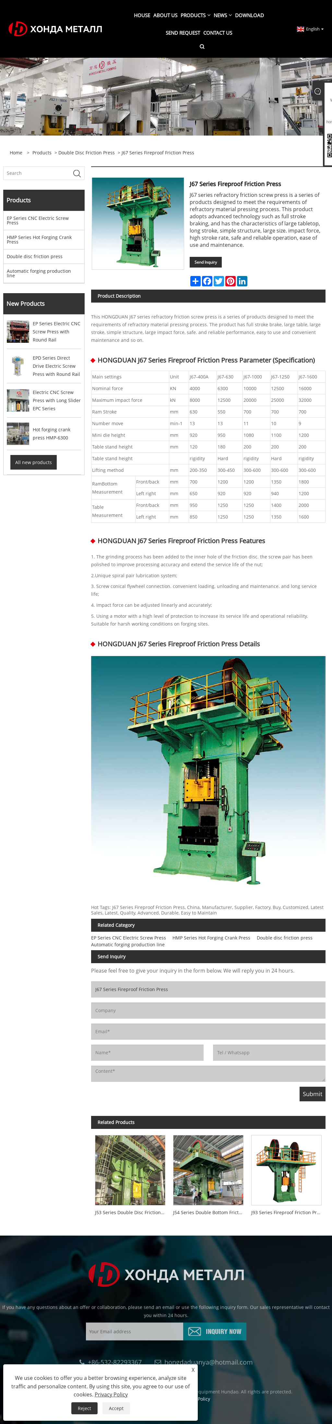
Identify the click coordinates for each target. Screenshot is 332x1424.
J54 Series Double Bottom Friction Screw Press (210, 1212)
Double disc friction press (86, 153)
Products (42, 153)
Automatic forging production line (39, 273)
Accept (116, 1408)
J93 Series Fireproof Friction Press (287, 1212)
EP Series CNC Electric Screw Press (38, 220)
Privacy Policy (111, 1394)
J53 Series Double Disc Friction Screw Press (132, 1212)
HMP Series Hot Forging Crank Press (39, 239)
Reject (84, 1408)
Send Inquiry (206, 262)
